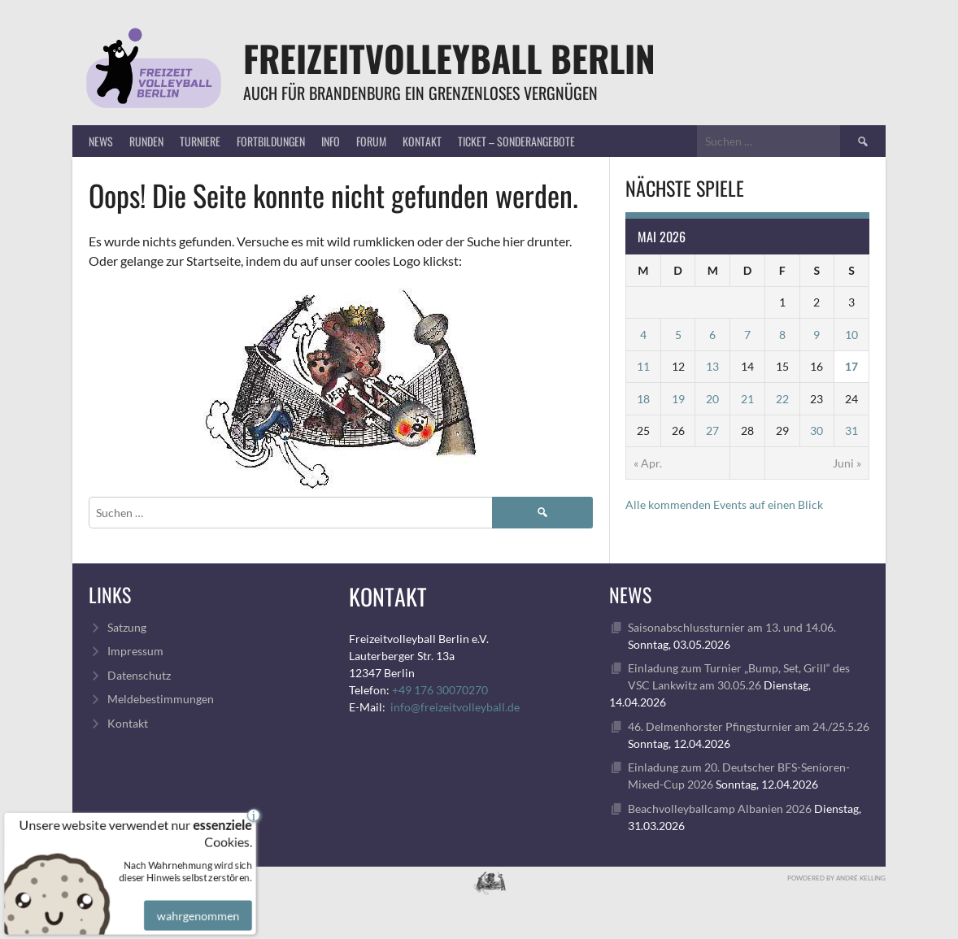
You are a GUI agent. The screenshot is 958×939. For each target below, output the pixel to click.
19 (678, 399)
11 (643, 366)
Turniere (200, 141)
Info (330, 141)
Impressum (135, 651)
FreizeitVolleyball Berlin (449, 58)
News (101, 141)
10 (851, 334)
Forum (371, 141)
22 (782, 399)
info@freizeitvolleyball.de (455, 707)
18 (643, 399)
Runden (146, 141)
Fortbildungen (271, 141)
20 (712, 399)
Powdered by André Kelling (836, 878)
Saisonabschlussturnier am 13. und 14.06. (732, 627)
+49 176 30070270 (440, 690)
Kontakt (422, 141)
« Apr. (648, 463)
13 (712, 366)
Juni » (847, 463)
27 (712, 430)
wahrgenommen (196, 904)
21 (747, 399)
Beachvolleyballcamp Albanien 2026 (720, 808)
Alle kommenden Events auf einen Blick (724, 504)
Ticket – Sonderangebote (516, 141)
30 (816, 430)
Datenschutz (139, 675)
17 (851, 366)
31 (851, 430)
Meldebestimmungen (160, 699)
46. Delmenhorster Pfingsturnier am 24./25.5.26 (748, 726)
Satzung (126, 627)
